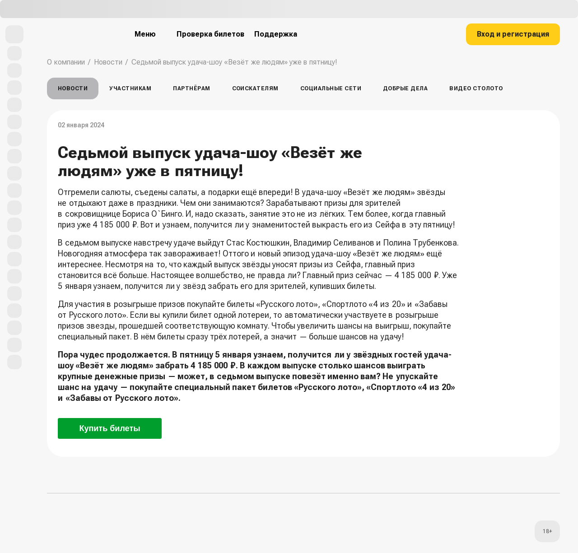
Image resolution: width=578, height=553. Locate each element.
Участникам (130, 88)
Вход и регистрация (513, 34)
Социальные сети (330, 88)
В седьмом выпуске (95, 242)
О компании (66, 62)
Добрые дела (405, 88)
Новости (108, 62)
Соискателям (255, 88)
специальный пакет (94, 336)
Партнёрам (191, 88)
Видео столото (476, 88)
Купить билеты (109, 428)
